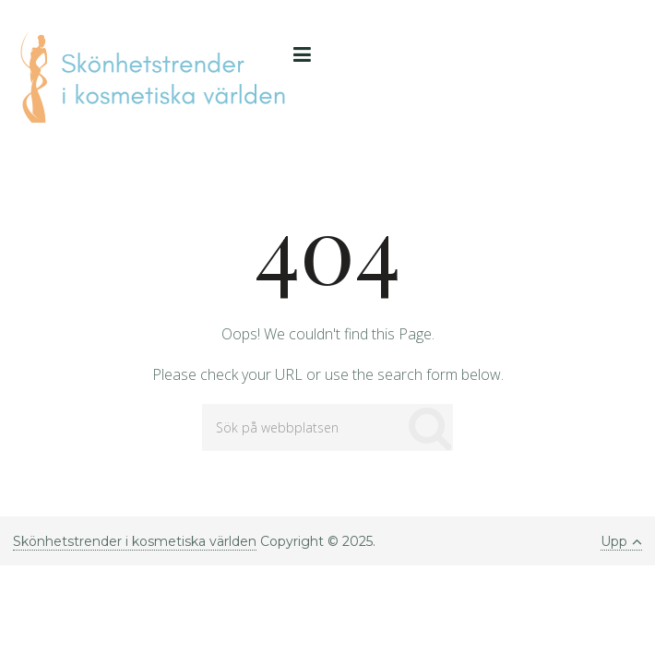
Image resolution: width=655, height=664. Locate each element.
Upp (621, 541)
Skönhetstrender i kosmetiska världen (134, 541)
